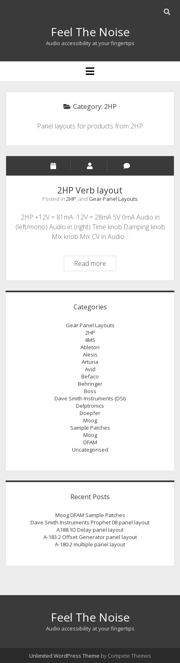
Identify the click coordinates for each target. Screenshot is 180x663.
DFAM (90, 442)
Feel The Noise (90, 31)
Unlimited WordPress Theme (64, 655)
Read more (95, 264)
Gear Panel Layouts (113, 198)
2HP (71, 198)
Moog (90, 420)
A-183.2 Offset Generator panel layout (90, 537)
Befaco (90, 376)
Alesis (90, 354)
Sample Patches (90, 427)
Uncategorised (90, 449)
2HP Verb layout (90, 190)
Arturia (90, 361)
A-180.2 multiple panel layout (90, 544)
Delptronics (90, 405)
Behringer (90, 383)
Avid (90, 369)
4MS (90, 339)
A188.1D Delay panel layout (90, 529)
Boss (90, 391)
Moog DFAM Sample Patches (90, 515)
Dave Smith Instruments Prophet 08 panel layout (90, 522)
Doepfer (90, 413)
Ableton (90, 347)
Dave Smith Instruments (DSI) (90, 398)
